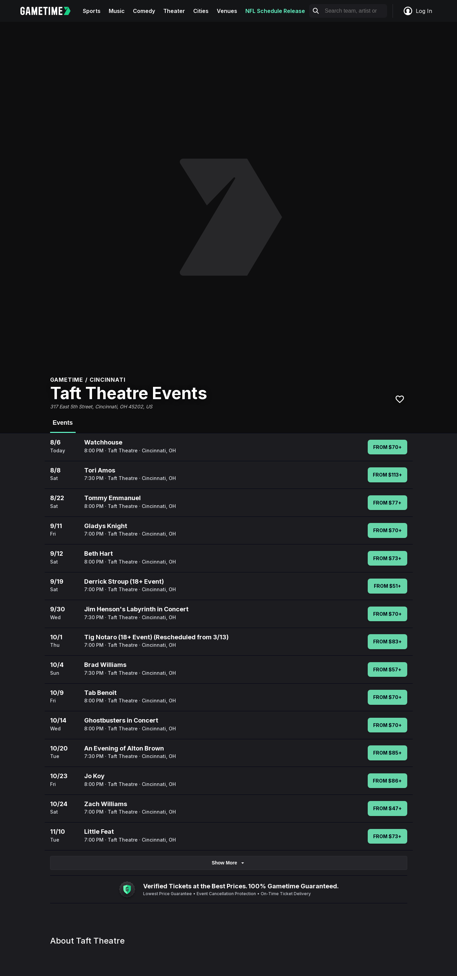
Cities (201, 11)
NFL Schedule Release (275, 11)
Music (117, 11)
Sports (92, 11)
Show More (228, 863)
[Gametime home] (49, 11)
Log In (417, 11)
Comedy (144, 11)
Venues (227, 11)
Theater (174, 11)
